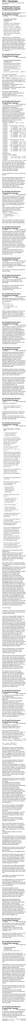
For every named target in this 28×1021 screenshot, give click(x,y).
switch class (5, 299)
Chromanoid (6, 19)
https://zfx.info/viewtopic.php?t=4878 (9, 10)
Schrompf (6, 947)
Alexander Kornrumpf (8, 60)
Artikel (12, 331)
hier (8, 203)
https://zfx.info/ (5, 3)
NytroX (5, 429)
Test (16, 592)
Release (6, 369)
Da (17, 237)
